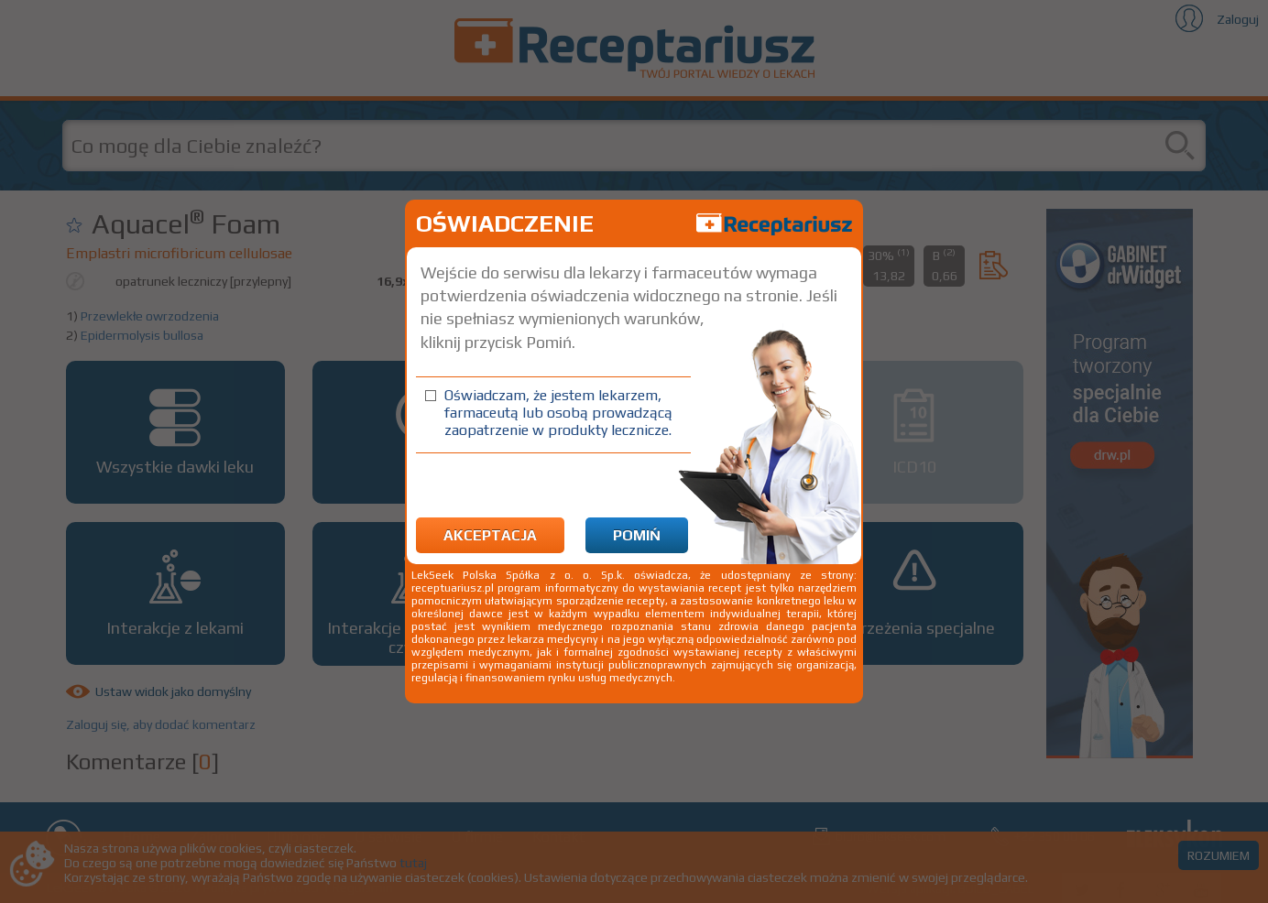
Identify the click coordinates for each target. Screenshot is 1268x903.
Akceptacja (490, 535)
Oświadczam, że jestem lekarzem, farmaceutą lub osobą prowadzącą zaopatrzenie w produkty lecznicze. (558, 412)
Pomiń (637, 535)
